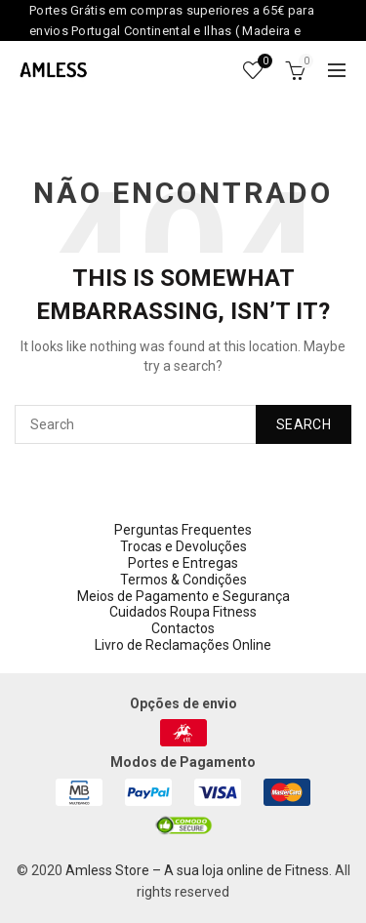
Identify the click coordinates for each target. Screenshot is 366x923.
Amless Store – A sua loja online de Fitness (197, 870)
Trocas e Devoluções (183, 546)
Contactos (183, 628)
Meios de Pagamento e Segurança (183, 596)
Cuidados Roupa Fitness (183, 612)
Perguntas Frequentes (183, 530)
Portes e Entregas (183, 563)
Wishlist (262, 62)
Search (303, 424)
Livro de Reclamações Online (183, 645)
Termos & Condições (183, 579)
